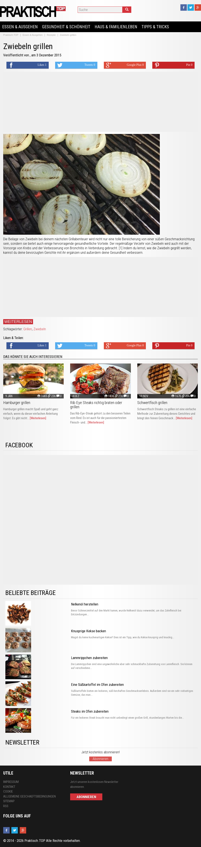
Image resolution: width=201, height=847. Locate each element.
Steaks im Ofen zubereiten (90, 711)
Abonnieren (100, 759)
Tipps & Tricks (155, 26)
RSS (5, 806)
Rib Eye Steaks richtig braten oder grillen (96, 404)
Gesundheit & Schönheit (66, 26)
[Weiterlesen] (38, 418)
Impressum (11, 782)
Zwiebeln (39, 329)
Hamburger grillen (16, 402)
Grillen (27, 329)
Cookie (8, 791)
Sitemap (9, 801)
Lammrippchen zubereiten (89, 658)
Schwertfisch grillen (152, 402)
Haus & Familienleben (116, 26)
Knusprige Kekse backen (88, 631)
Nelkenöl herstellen (84, 604)
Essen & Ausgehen (20, 26)
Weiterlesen (18, 322)
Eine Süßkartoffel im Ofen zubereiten (97, 684)
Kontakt (9, 787)
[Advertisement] (100, 102)
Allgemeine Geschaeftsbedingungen (29, 796)
